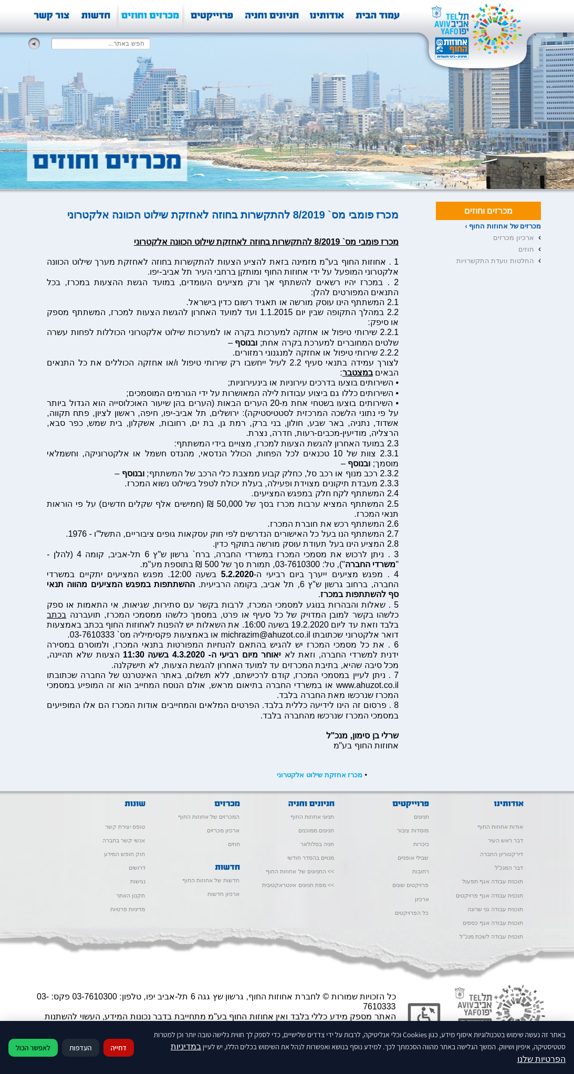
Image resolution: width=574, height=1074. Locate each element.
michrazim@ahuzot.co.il (265, 634)
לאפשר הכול (33, 1047)
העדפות (80, 1047)
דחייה (119, 1047)
